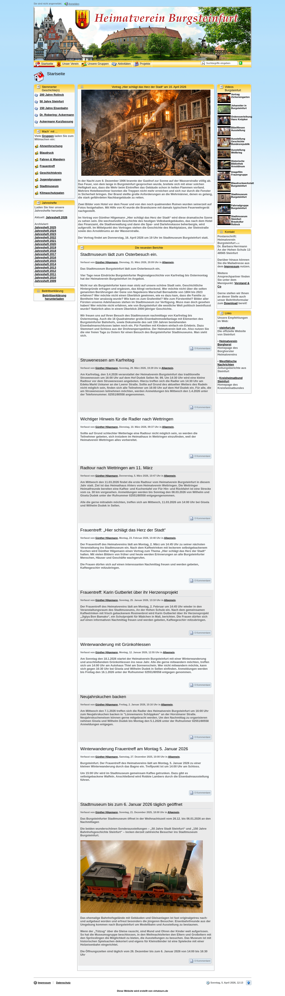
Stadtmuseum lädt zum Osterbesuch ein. (119, 254)
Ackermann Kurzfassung (56, 121)
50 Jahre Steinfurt (52, 101)
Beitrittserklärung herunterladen (54, 297)
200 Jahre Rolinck (52, 94)
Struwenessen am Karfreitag (107, 360)
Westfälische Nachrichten (227, 363)
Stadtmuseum (49, 186)
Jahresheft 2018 (45, 250)
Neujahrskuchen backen (103, 696)
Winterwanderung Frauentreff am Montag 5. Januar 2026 (134, 748)
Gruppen (48, 136)
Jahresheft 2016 (45, 257)
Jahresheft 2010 (45, 277)
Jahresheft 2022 (45, 237)
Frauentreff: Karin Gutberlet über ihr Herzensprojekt (129, 592)
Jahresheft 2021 (45, 240)
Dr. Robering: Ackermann (57, 114)
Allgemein (168, 262)
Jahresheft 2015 (45, 260)
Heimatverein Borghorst (227, 342)
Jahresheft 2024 (45, 230)
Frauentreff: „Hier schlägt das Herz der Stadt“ (123, 530)
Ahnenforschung (51, 146)
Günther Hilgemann (106, 262)
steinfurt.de (227, 327)
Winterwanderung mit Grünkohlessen (115, 644)
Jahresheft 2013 (45, 267)
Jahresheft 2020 (45, 244)
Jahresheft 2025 (45, 227)
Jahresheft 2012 (45, 271)
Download (231, 303)
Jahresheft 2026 (56, 217)
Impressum (231, 266)
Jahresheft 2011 (45, 274)
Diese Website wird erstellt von (142, 991)
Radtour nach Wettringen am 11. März (116, 467)
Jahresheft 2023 (45, 234)
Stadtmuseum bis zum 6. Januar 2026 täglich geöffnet (131, 804)
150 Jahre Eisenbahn (54, 108)
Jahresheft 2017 (45, 254)
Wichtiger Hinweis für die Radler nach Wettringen (126, 419)
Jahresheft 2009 (45, 281)
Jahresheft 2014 (45, 264)
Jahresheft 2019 (45, 247)
